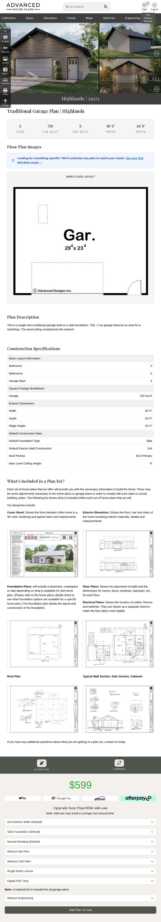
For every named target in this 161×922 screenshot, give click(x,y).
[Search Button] (105, 6)
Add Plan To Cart (80, 910)
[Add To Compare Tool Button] (119, 763)
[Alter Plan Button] (41, 763)
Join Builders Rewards (148, 18)
